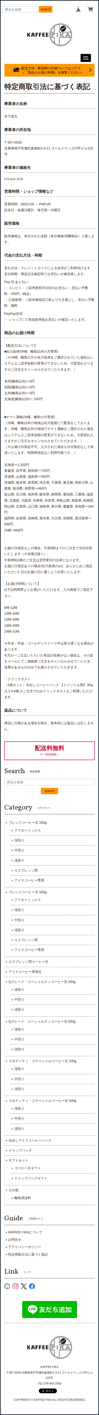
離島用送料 (22, 1198)
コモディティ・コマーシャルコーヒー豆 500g (42, 1101)
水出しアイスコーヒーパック (30, 1140)
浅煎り (19, 860)
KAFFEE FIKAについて (25, 1232)
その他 (13, 1190)
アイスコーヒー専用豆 (25, 972)
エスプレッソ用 (26, 870)
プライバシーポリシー (24, 1247)
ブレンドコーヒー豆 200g (28, 822)
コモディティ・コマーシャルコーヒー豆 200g (42, 1061)
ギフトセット (18, 1160)
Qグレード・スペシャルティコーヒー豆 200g (42, 982)
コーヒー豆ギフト (27, 1168)
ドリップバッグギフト (30, 1178)
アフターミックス (27, 830)
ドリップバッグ (20, 1150)
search (46, 9)
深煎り (19, 840)
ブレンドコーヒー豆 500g (28, 892)
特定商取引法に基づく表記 (28, 1254)
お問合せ (14, 1239)
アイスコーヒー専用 (29, 880)
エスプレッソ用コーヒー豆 (28, 962)
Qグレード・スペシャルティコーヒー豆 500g (42, 1021)
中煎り (19, 850)
